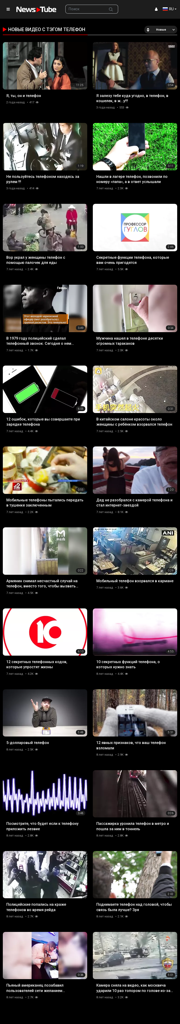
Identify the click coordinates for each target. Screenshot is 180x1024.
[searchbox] (84, 9)
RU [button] (168, 9)
